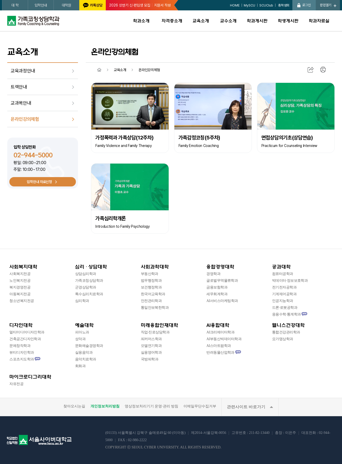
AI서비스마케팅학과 (222, 301)
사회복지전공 (19, 274)
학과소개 (141, 20)
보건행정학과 (151, 287)
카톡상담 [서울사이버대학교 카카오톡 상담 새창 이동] (96, 5)
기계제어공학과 (284, 294)
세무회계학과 (216, 294)
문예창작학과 (19, 346)
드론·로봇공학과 (284, 308)
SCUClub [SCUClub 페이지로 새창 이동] (266, 5)
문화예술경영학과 (89, 346)
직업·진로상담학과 (155, 332)
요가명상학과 (282, 339)
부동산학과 (149, 274)
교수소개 (228, 20)
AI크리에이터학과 (220, 332)
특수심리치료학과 (89, 294)
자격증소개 (172, 20)
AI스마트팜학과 (218, 346)
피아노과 (82, 332)
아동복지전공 (19, 294)
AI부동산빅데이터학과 (223, 339)
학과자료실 (319, 20)
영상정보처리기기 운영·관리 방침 (152, 406)
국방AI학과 (149, 359)
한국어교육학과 (153, 294)
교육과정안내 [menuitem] (23, 70)
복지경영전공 (19, 287)
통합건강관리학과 (286, 332)
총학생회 (283, 5)
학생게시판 (288, 20)
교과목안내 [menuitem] (21, 103)
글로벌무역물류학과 (222, 281)
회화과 (80, 366)
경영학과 (213, 274)
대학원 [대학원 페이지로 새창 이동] (66, 5)
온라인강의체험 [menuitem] (25, 119)
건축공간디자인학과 (25, 339)
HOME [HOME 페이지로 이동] (235, 5)
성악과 (80, 339)
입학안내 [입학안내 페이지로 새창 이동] (41, 5)
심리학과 (82, 301)
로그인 (306, 5)
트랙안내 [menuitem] (19, 87)
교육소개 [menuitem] (120, 70)
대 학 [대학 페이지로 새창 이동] (15, 5)
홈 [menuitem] (99, 70)
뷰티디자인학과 (21, 352)
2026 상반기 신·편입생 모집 (129, 5)
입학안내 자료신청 (39, 182)
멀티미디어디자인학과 (26, 332)
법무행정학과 (151, 281)
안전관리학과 (151, 301)
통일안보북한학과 (155, 308)
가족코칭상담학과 (89, 281)
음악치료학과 (85, 359)
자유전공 (16, 384)
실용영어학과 (151, 352)
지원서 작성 (162, 5)
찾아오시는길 (74, 406)
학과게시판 (257, 20)
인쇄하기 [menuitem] (323, 70)
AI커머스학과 (151, 339)
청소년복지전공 (21, 301)
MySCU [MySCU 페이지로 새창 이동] (249, 5)
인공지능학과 (282, 301)
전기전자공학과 (284, 287)
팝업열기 (325, 5)
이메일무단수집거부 (199, 406)
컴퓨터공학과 (282, 274)
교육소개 (201, 20)
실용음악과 (84, 352)
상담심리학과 (85, 274)
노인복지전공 (19, 281)
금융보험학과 (216, 287)
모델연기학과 (151, 346)
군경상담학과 (85, 287)
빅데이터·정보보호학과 (290, 281)
